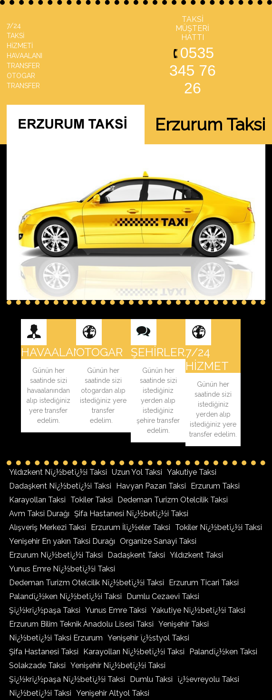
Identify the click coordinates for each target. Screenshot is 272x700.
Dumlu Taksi (151, 679)
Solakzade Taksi (37, 665)
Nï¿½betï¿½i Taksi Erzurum (56, 637)
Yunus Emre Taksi (115, 610)
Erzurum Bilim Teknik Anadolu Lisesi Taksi (81, 624)
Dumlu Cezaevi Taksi (162, 596)
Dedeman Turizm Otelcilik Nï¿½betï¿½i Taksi (86, 582)
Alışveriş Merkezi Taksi (47, 527)
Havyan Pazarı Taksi (151, 485)
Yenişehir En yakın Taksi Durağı (62, 541)
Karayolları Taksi (37, 499)
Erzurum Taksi (215, 485)
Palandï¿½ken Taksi (223, 651)
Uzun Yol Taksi (137, 472)
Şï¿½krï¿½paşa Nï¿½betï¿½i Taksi (67, 679)
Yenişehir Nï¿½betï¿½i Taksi (117, 665)
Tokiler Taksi (91, 499)
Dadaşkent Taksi (136, 555)
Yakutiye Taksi (191, 472)
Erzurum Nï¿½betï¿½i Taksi (56, 555)
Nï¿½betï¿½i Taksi (40, 693)
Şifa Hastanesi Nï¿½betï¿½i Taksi (131, 513)
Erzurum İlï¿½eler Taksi (130, 527)
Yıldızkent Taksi (196, 555)
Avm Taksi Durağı (39, 513)
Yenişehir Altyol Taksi (112, 693)
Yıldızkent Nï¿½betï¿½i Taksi (58, 472)
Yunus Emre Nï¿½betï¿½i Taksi (62, 568)
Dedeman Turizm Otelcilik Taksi (172, 499)
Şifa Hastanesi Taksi (43, 651)
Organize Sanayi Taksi (158, 541)
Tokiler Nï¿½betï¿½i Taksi (218, 527)
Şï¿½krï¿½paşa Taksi (44, 610)
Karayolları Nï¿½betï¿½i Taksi (134, 651)
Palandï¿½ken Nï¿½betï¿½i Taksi (65, 596)
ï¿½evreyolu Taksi (208, 679)
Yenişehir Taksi (183, 624)
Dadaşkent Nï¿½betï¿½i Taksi (60, 485)
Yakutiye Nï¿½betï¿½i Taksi (198, 610)
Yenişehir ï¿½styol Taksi (148, 637)
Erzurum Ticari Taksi (204, 582)
